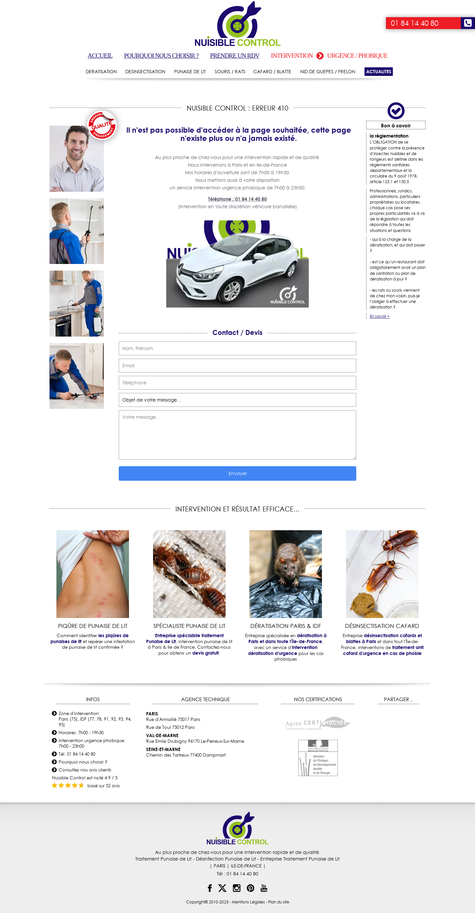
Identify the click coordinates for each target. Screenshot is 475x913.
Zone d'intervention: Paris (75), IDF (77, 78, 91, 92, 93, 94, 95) (95, 719)
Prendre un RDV (235, 55)
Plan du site (278, 902)
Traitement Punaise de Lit (163, 859)
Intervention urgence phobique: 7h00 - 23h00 (92, 743)
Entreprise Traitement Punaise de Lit (300, 859)
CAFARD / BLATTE (272, 71)
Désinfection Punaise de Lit (226, 859)
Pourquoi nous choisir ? (161, 55)
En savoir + (380, 316)
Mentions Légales (248, 902)
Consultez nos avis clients (85, 770)
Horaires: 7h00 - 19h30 (81, 732)
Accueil (100, 55)
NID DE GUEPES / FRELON (327, 71)
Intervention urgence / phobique (329, 55)
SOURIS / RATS (230, 71)
